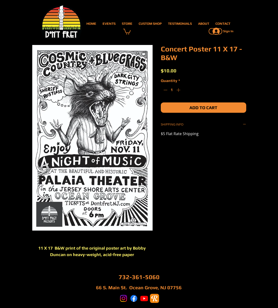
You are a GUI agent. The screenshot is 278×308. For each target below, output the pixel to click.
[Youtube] (144, 298)
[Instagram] (123, 298)
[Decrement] (165, 89)
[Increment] (178, 89)
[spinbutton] (171, 89)
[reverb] (154, 298)
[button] (127, 31)
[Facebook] (133, 298)
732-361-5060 (139, 277)
